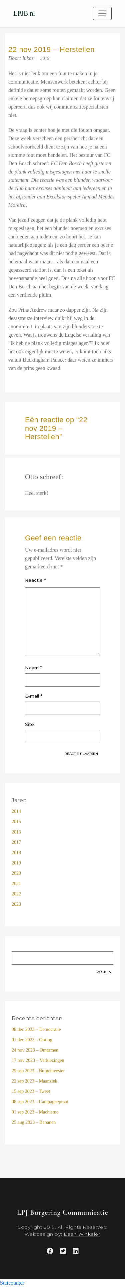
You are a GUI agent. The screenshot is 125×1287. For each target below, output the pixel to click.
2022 (16, 893)
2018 (16, 852)
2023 (16, 904)
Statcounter (12, 1283)
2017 (16, 842)
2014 (16, 811)
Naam (33, 667)
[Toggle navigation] (102, 13)
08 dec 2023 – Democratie (36, 1029)
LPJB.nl (24, 13)
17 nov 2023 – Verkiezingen (38, 1060)
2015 (16, 821)
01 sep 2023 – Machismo (35, 1112)
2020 (16, 873)
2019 (45, 58)
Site (29, 724)
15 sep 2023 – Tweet (31, 1091)
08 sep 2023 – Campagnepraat (40, 1101)
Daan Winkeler (82, 1234)
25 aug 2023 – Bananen (34, 1122)
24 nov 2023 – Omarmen (35, 1050)
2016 (16, 831)
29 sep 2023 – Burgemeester (38, 1070)
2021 (16, 883)
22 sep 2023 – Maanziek (34, 1081)
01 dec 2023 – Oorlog (32, 1039)
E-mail (33, 696)
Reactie (35, 580)
